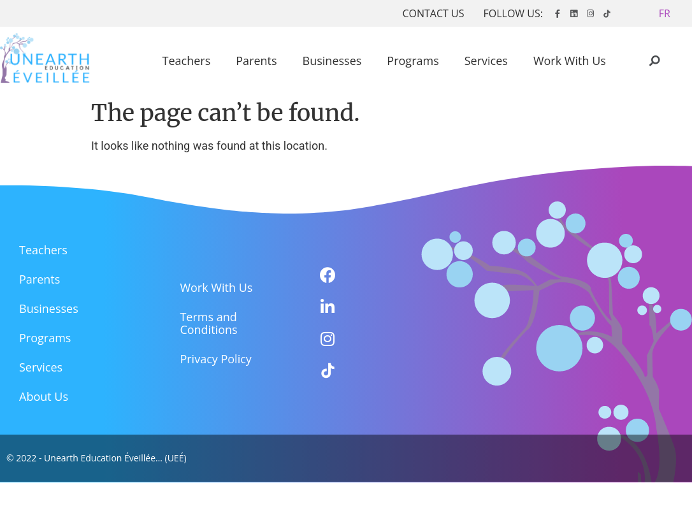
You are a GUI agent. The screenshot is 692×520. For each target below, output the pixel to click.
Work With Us (569, 60)
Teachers (186, 60)
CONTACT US (433, 13)
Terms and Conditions (208, 323)
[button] (664, 13)
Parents (256, 60)
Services (486, 60)
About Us (43, 396)
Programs (412, 60)
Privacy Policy (215, 358)
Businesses (332, 60)
